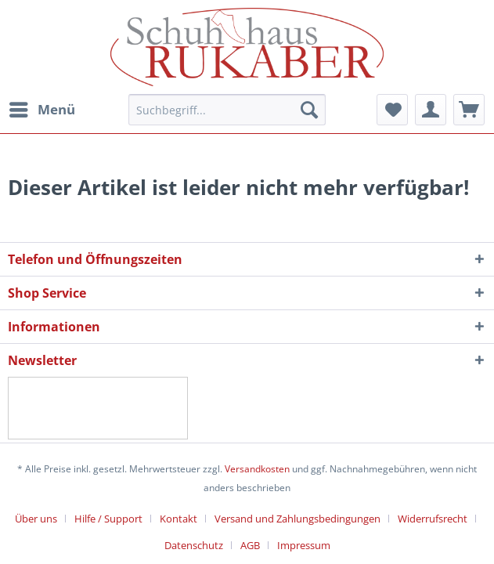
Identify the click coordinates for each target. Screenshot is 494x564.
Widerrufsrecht (432, 519)
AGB (250, 545)
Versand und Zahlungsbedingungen (297, 519)
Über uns (36, 519)
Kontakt (178, 519)
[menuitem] (41, 109)
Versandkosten (257, 468)
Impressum (303, 545)
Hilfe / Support (108, 519)
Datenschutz (193, 545)
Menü (42, 107)
